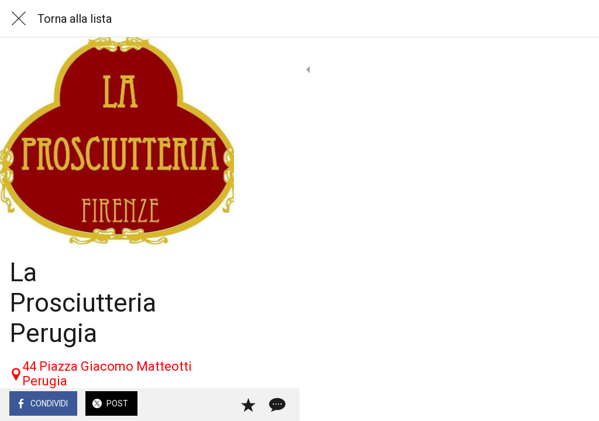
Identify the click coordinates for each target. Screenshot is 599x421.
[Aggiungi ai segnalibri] (547, 405)
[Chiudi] (19, 19)
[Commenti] (576, 405)
